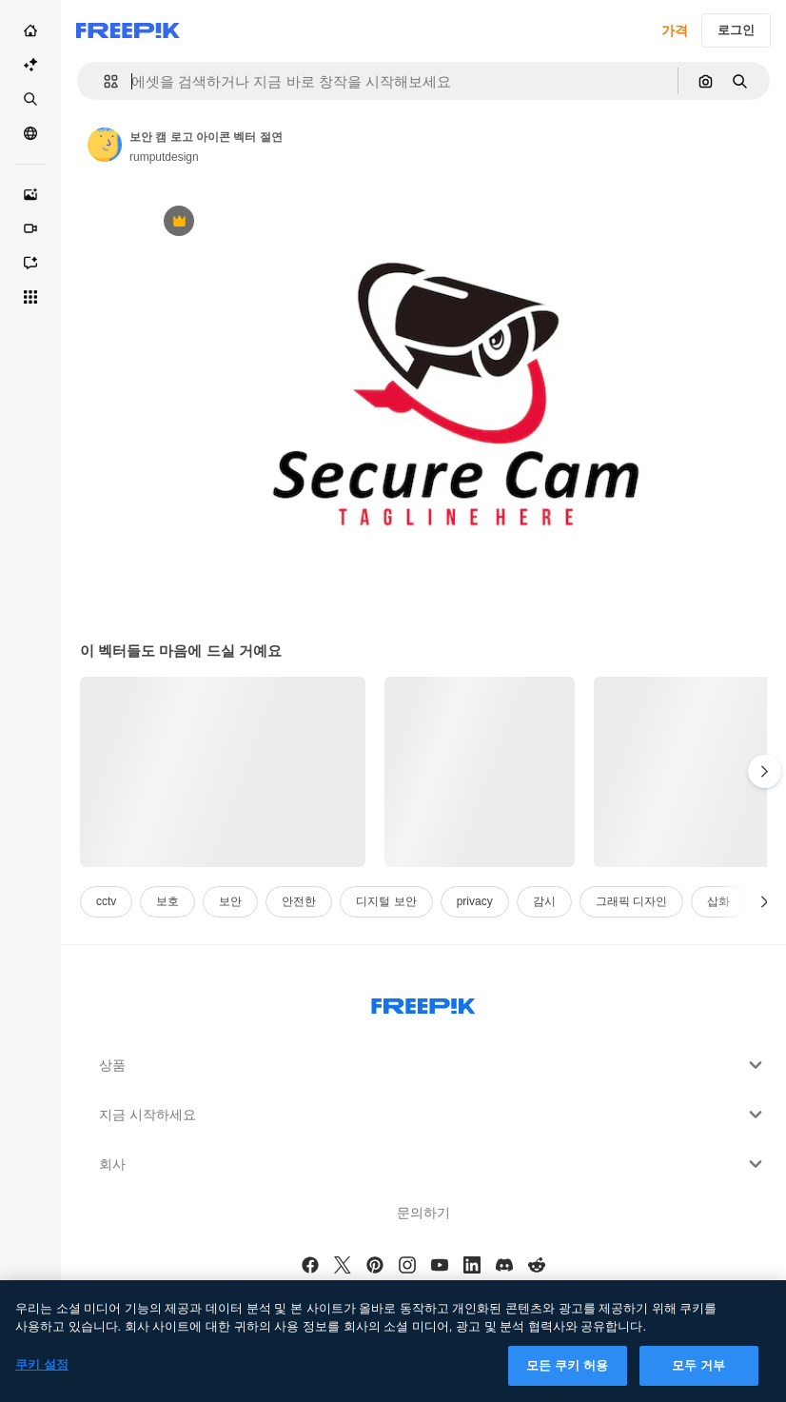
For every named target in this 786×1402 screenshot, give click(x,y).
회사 (433, 1164)
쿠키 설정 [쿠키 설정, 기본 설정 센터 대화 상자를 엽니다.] (42, 1377)
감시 (544, 901)
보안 (230, 901)
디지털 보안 (386, 901)
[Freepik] (128, 30)
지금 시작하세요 (433, 1114)
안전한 (299, 901)
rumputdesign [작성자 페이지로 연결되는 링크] (164, 157)
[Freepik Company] (423, 1002)
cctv (106, 901)
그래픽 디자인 (631, 901)
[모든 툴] (30, 297)
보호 (167, 901)
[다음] (764, 772)
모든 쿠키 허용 (567, 1378)
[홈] (30, 30)
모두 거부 (698, 1378)
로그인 (736, 30)
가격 (674, 30)
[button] (103, 81)
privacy (475, 901)
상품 (433, 1065)
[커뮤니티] (30, 133)
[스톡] (30, 99)
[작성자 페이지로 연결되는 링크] (105, 145)
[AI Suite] (30, 64)
